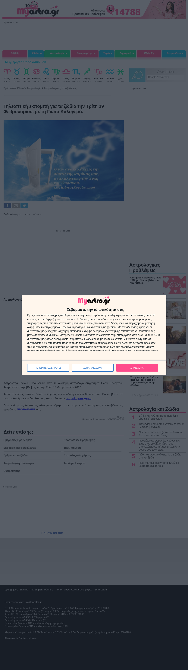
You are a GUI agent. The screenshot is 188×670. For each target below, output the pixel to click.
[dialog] (94, 335)
